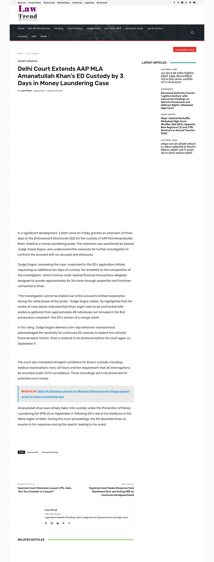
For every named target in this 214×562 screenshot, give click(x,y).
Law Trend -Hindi (169, 69)
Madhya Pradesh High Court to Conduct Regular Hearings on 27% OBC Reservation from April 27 (36, 532)
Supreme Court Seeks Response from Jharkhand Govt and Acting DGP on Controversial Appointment (111, 441)
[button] (192, 32)
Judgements (167, 89)
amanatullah (32, 401)
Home (20, 53)
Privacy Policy (118, 558)
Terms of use (134, 558)
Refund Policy (149, 558)
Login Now (177, 558)
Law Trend (26, 91)
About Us (104, 558)
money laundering (50, 401)
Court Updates (32, 53)
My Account (190, 558)
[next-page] (25, 546)
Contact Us (164, 558)
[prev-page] (20, 546)
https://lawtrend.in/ (53, 463)
